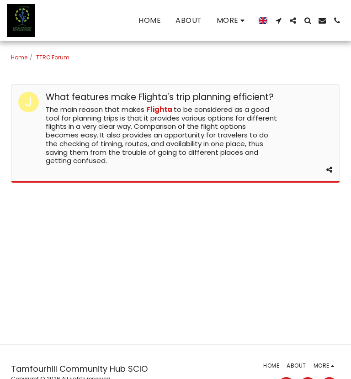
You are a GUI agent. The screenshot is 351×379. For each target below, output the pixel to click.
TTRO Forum (52, 57)
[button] (278, 20)
